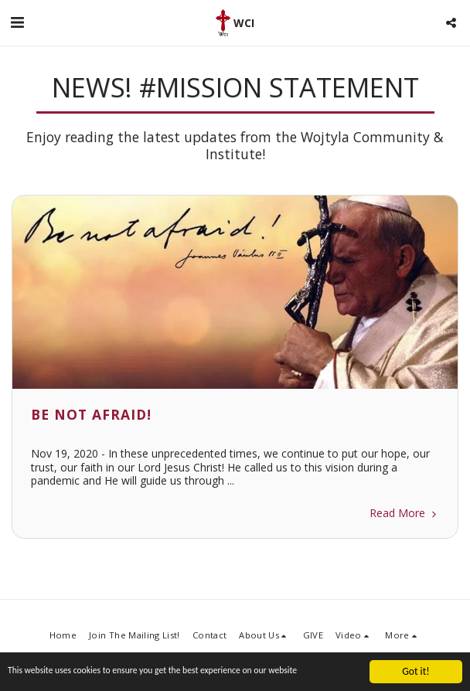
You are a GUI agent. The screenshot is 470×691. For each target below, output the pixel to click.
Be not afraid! (91, 414)
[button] (17, 22)
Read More (404, 512)
